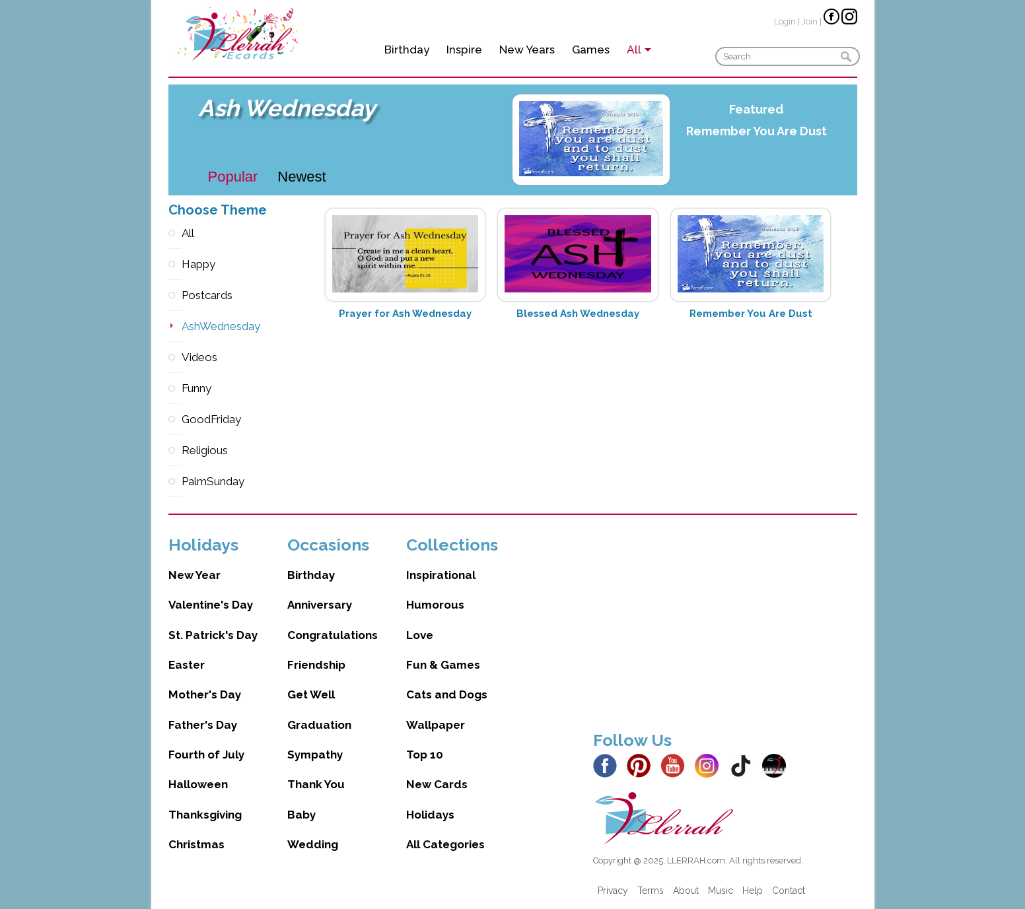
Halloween (198, 784)
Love (419, 635)
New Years (527, 49)
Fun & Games (443, 664)
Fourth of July (206, 754)
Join (810, 21)
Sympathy (315, 754)
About (686, 890)
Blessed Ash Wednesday (577, 314)
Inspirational (441, 575)
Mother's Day (204, 694)
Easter (186, 664)
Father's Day (202, 724)
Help (752, 890)
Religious (175, 450)
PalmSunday (175, 481)
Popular (233, 176)
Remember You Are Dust (756, 131)
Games (591, 49)
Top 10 (424, 754)
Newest (301, 176)
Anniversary (319, 604)
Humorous (435, 604)
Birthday (406, 49)
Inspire (464, 49)
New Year (194, 575)
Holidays (430, 814)
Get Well (311, 694)
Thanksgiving (205, 814)
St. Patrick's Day (213, 635)
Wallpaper (435, 724)
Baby (301, 814)
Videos (175, 357)
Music (720, 890)
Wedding (312, 844)
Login (785, 21)
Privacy (613, 890)
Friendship (316, 664)
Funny (175, 388)
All (175, 233)
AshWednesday (175, 326)
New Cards (437, 784)
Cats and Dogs (446, 694)
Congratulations (332, 635)
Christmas (196, 844)
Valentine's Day (210, 604)
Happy (175, 264)
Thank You (316, 784)
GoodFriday (175, 419)
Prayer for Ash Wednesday (405, 314)
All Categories (445, 844)
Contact (788, 890)
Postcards (175, 295)
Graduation (319, 724)
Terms (650, 890)
